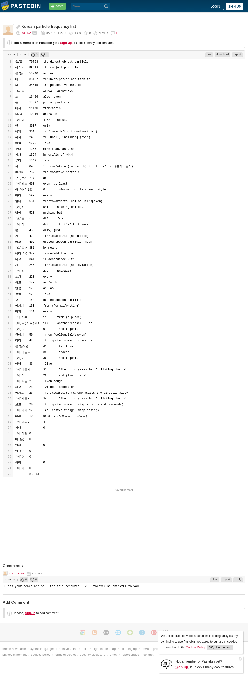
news (145, 649)
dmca (113, 654)
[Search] (106, 6)
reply (238, 579)
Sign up (234, 6)
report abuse (130, 654)
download (222, 54)
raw (209, 54)
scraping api (129, 649)
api (114, 649)
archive (64, 649)
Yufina (26, 32)
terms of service (66, 654)
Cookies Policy (195, 647)
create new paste (14, 649)
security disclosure (92, 654)
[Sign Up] (166, 664)
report (237, 54)
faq (75, 649)
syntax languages (42, 649)
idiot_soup (17, 573)
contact (148, 654)
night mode (100, 649)
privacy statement (14, 654)
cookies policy (40, 654)
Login (215, 6)
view (215, 579)
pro (155, 649)
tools (85, 649)
